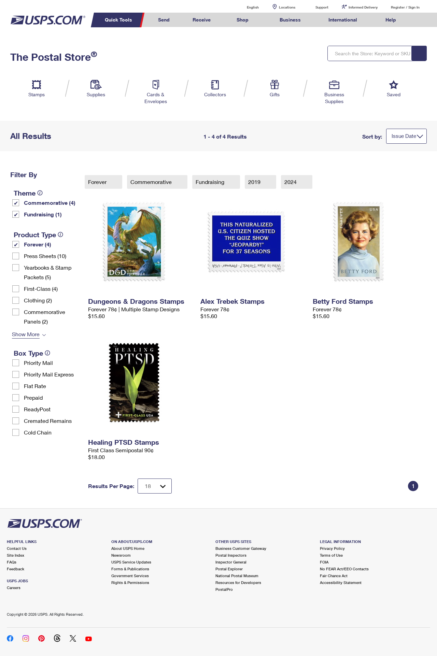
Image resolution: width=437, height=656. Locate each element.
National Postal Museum (236, 575)
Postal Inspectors (230, 555)
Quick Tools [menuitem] (118, 20)
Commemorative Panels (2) (44, 317)
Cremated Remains (48, 420)
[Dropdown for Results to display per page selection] (155, 486)
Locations (287, 7)
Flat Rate (35, 386)
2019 (255, 182)
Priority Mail (38, 362)
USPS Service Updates (131, 562)
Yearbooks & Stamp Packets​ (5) (47, 272)
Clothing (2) (38, 300)
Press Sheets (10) (45, 256)
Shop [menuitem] (243, 20)
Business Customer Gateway (240, 548)
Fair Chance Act (334, 575)
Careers (13, 587)
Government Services (130, 575)
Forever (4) (37, 244)
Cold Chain (38, 432)
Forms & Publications (130, 569)
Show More (26, 334)
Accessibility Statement (341, 582)
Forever (98, 182)
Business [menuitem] (290, 20)
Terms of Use (331, 555)
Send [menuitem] (164, 20)
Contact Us (17, 548)
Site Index (15, 555)
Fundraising (211, 182)
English (246, 7)
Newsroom (121, 555)
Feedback (15, 569)
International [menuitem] (342, 20)
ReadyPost (37, 409)
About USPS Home (127, 548)
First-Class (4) (41, 288)
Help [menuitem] (390, 20)
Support (321, 7)
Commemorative (151, 182)
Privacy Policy (332, 548)
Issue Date (404, 136)
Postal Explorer (229, 569)
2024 (291, 182)
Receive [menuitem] (202, 20)
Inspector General (230, 562)
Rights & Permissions (130, 582)
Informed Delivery (363, 7)
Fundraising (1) (43, 214)
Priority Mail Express (49, 374)
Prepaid (33, 397)
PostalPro (224, 589)
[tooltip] (40, 193)
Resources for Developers (238, 582)
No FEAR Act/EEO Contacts (344, 569)
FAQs (11, 562)
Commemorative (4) (49, 202)
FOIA (324, 562)
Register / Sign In (405, 7)
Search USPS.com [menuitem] (420, 20)
